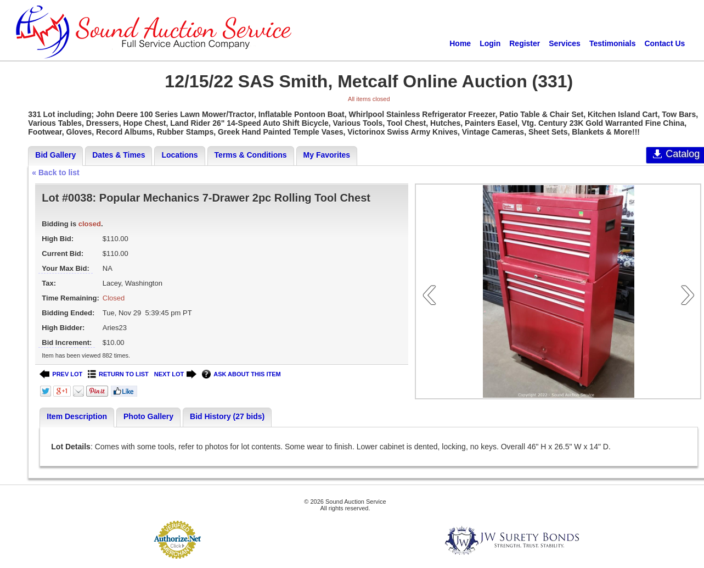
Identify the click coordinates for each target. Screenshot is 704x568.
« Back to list (55, 172)
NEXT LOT (175, 374)
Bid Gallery (55, 155)
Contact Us (664, 43)
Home (460, 43)
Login (490, 43)
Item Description (77, 416)
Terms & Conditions (251, 155)
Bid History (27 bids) (227, 416)
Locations (179, 155)
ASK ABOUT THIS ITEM (241, 374)
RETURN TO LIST (118, 374)
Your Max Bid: (65, 268)
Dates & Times (118, 155)
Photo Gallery (148, 416)
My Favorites (327, 155)
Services (565, 43)
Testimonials (612, 43)
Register (524, 43)
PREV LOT (61, 374)
